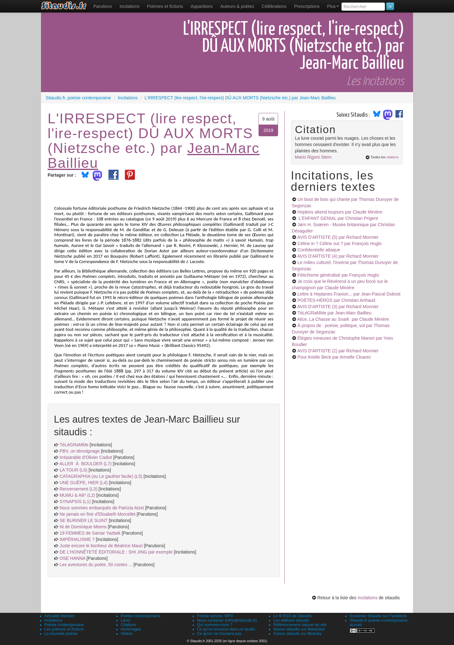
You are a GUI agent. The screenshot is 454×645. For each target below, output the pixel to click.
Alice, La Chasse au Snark (343, 319)
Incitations (367, 597)
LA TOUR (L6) (73, 469)
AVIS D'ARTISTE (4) (338, 256)
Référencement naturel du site (300, 625)
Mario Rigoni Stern (313, 157)
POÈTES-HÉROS (336, 300)
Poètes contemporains (140, 616)
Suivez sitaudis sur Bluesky (297, 633)
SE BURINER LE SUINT (84, 520)
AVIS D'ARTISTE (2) (338, 350)
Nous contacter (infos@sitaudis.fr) (227, 620)
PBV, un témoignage (80, 451)
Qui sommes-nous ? (215, 625)
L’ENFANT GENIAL (337, 218)
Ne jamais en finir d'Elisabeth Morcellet (98, 514)
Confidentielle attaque (318, 249)
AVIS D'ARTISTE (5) (338, 237)
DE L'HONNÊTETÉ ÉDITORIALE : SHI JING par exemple (116, 551)
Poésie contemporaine (64, 625)
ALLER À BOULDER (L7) (85, 463)
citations (392, 157)
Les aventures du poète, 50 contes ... (96, 564)
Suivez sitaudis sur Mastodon (299, 629)
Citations (128, 625)
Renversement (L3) (78, 488)
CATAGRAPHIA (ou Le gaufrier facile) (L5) (101, 476)
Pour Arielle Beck (334, 357)
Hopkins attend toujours (339, 211)
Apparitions (202, 6)
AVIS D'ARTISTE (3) (338, 306)
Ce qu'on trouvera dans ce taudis (226, 629)
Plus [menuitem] (333, 6)
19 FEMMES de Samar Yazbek (90, 533)
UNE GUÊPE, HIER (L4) (84, 482)
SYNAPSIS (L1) (75, 501)
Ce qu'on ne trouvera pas (219, 633)
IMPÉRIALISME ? (77, 539)
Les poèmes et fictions (64, 629)
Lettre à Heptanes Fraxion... (348, 293)
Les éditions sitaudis (291, 620)
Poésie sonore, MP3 (215, 616)
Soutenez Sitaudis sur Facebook (378, 616)
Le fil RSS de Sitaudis (292, 616)
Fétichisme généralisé (338, 275)
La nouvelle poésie (61, 633)
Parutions (102, 6)
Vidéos (127, 633)
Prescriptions (307, 6)
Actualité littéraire (59, 616)
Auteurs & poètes (237, 6)
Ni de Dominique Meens (83, 526)
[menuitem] (103, 6)
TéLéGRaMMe (74, 444)
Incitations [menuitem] (129, 6)
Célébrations (274, 6)
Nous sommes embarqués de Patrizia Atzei (102, 507)
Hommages (131, 629)
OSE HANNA (72, 558)
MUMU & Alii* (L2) (77, 495)
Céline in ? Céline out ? (339, 243)
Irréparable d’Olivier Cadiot (86, 457)
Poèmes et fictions (165, 6)
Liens (125, 620)
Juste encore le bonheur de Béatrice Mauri (101, 545)
